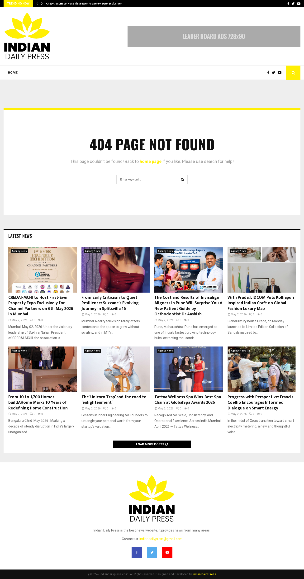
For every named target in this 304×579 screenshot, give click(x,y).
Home (13, 73)
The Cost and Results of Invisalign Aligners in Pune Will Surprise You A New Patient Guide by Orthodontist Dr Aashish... (188, 306)
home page (151, 161)
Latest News (20, 236)
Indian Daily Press (204, 574)
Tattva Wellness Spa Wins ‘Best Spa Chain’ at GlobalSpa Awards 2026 (187, 400)
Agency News (19, 251)
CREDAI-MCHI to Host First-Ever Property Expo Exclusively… (85, 3)
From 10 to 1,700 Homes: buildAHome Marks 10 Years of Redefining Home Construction (38, 403)
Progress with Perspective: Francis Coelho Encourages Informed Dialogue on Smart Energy (260, 403)
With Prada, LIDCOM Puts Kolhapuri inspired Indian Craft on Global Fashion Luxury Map (261, 303)
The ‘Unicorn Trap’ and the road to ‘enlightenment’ (114, 400)
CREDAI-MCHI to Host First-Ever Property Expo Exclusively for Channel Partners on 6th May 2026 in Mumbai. (40, 306)
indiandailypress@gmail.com (160, 539)
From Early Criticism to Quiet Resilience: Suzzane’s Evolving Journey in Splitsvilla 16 (110, 303)
